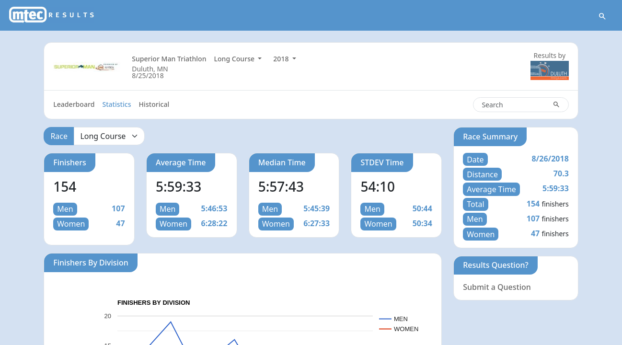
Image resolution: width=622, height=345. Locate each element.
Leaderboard (73, 104)
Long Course (235, 58)
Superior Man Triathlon (169, 58)
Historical (154, 104)
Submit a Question (497, 287)
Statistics (116, 104)
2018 (281, 58)
